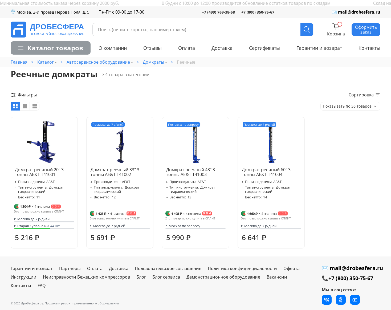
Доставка (222, 48)
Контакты (369, 48)
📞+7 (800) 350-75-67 (347, 278)
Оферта (291, 268)
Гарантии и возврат (319, 48)
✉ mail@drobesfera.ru (356, 12)
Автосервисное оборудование (98, 62)
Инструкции (23, 277)
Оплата (186, 48)
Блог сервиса (166, 277)
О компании (113, 48)
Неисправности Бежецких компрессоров (86, 277)
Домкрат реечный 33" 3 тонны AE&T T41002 (115, 172)
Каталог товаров (50, 47)
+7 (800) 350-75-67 (257, 12)
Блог (141, 277)
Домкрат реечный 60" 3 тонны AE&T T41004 (266, 172)
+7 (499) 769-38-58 (218, 12)
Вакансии (277, 277)
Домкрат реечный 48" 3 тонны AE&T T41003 (190, 172)
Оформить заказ (366, 29)
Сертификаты (264, 48)
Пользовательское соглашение (168, 268)
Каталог (45, 62)
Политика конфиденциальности (242, 268)
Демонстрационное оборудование (223, 277)
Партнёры (70, 268)
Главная (19, 62)
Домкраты (153, 62)
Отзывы (152, 48)
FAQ (42, 285)
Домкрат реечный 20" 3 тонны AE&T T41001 (39, 172)
